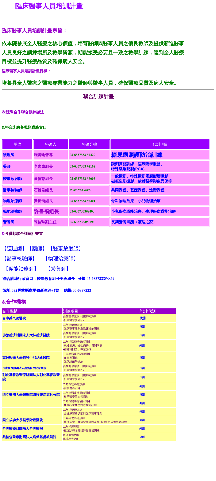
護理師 (14, 248)
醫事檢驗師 (19, 258)
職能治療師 (21, 268)
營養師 (58, 268)
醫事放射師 (65, 248)
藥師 (37, 248)
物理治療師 (60, 258)
